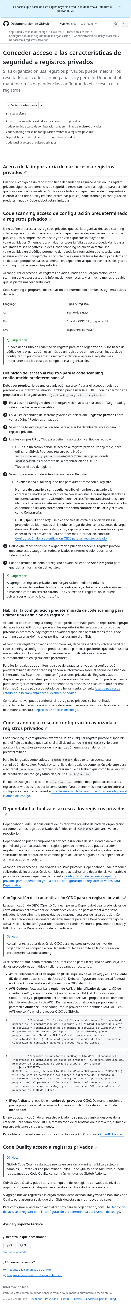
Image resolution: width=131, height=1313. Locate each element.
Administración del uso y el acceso (95, 36)
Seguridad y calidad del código (28, 32)
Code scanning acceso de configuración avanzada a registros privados (59, 725)
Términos (36, 1299)
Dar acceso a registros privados (28, 40)
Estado (65, 1299)
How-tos (56, 32)
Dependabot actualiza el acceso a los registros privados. (65, 810)
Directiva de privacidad (15, 1252)
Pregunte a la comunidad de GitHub (27, 1269)
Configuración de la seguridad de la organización (39, 36)
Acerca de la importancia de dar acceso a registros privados (58, 169)
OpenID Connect (112, 1134)
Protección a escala (77, 32)
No (24, 1245)
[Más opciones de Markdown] (41, 105)
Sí (10, 1245)
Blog (113, 1299)
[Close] (120, 6)
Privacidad (51, 1299)
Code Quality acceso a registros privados (50, 1147)
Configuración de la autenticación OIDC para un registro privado (61, 538)
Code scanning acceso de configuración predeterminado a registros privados (65, 216)
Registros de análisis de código (56, 710)
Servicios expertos (96, 1299)
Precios (77, 1299)
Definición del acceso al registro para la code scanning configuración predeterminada (53, 375)
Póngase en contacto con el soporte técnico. (32, 1275)
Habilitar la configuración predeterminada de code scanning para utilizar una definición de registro (63, 613)
